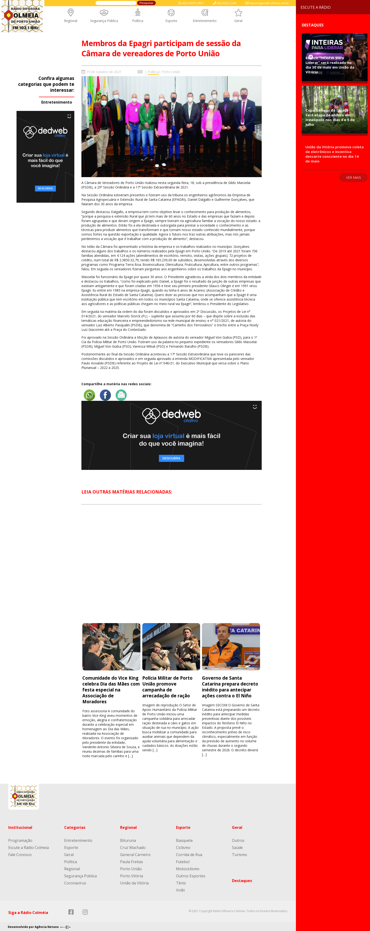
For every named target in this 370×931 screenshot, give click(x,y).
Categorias (74, 824)
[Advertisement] (172, 565)
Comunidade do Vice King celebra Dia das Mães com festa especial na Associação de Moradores (111, 687)
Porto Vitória (131, 873)
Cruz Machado (133, 844)
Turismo (239, 851)
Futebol (182, 858)
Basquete (184, 837)
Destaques (242, 877)
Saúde (237, 844)
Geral (238, 20)
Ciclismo (183, 844)
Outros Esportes (190, 873)
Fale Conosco (20, 851)
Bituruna (128, 837)
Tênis (181, 880)
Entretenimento (205, 20)
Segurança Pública (104, 20)
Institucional (20, 824)
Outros (238, 837)
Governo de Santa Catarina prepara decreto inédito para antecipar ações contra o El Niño (230, 684)
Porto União (171, 72)
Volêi (180, 887)
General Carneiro (135, 851)
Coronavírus (75, 880)
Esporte (171, 20)
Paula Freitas (131, 858)
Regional (70, 20)
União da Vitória (134, 880)
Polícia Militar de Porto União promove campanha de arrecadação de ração (167, 684)
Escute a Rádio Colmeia (28, 844)
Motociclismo (187, 866)
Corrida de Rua (189, 851)
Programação (20, 837)
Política (137, 20)
